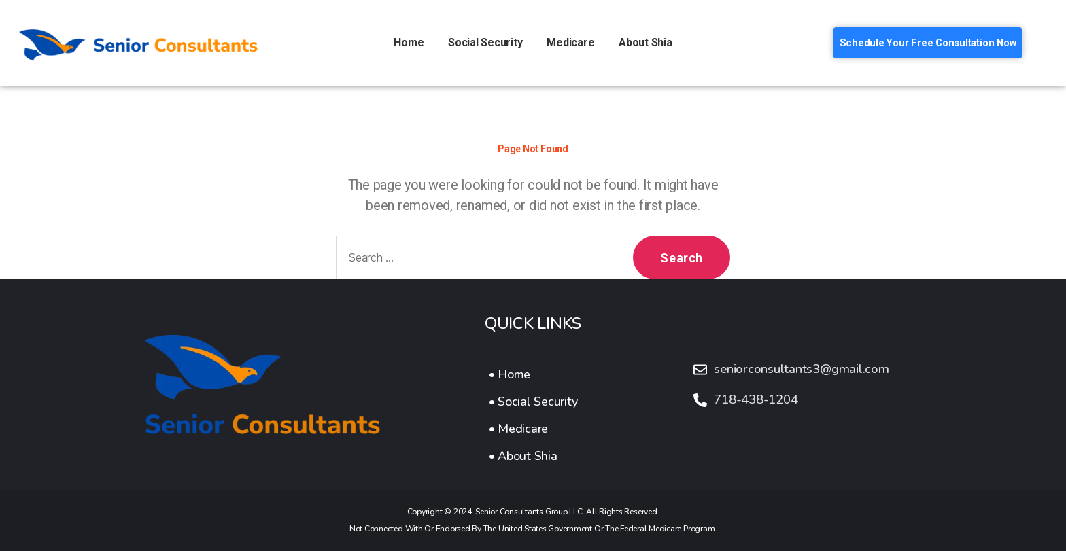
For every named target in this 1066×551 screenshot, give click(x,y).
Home (409, 42)
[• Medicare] (533, 428)
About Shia (645, 42)
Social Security (485, 42)
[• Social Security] (533, 401)
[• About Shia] (533, 455)
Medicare (570, 42)
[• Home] (533, 374)
